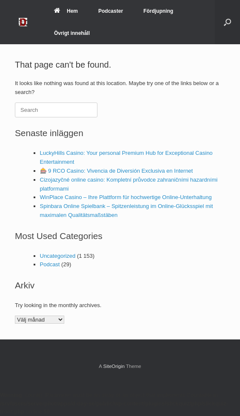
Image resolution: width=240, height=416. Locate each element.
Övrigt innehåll (72, 33)
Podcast (50, 264)
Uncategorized (58, 256)
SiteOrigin (114, 366)
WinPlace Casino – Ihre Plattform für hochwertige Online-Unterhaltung (126, 197)
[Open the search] (227, 22)
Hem (66, 11)
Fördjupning (158, 11)
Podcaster (110, 11)
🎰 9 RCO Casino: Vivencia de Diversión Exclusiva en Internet (116, 171)
